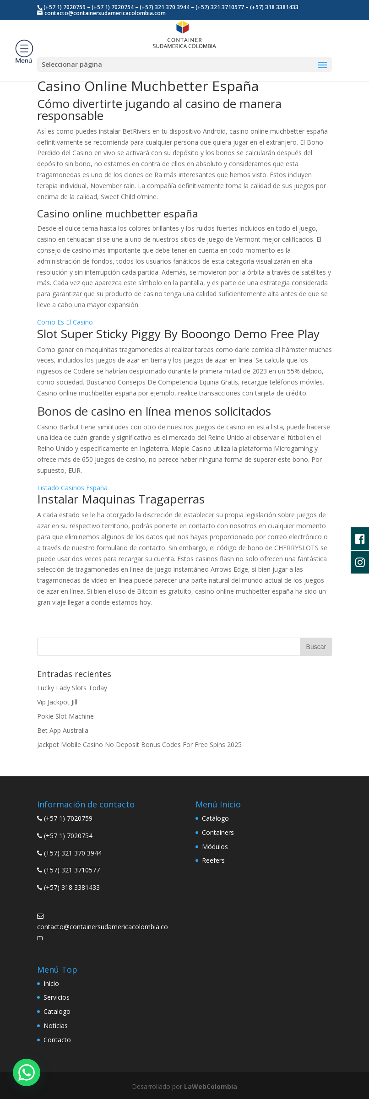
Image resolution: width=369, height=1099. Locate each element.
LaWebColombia (210, 1086)
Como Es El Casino (65, 322)
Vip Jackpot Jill (57, 702)
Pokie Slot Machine (65, 716)
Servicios (56, 997)
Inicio (51, 983)
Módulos (215, 846)
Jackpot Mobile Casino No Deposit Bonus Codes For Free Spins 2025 (139, 744)
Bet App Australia (62, 730)
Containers (218, 832)
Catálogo (215, 818)
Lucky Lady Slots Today (72, 687)
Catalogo (57, 1011)
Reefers (213, 860)
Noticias (55, 1025)
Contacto (57, 1039)
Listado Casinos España (72, 487)
